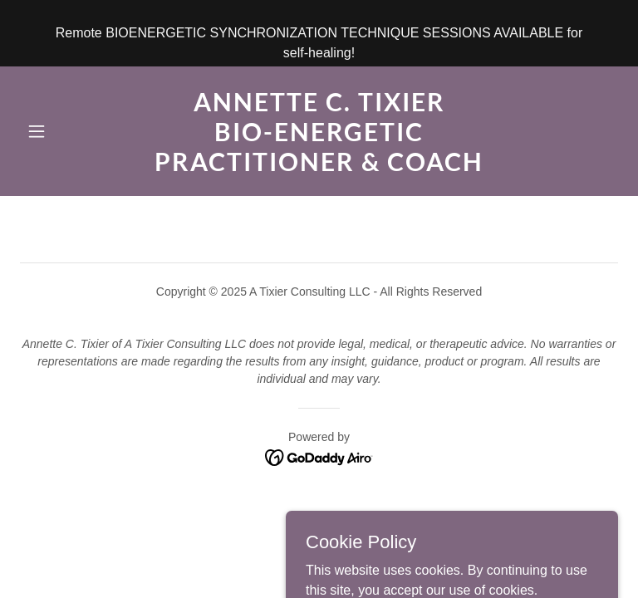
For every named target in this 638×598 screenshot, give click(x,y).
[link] (319, 166)
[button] (65, 131)
